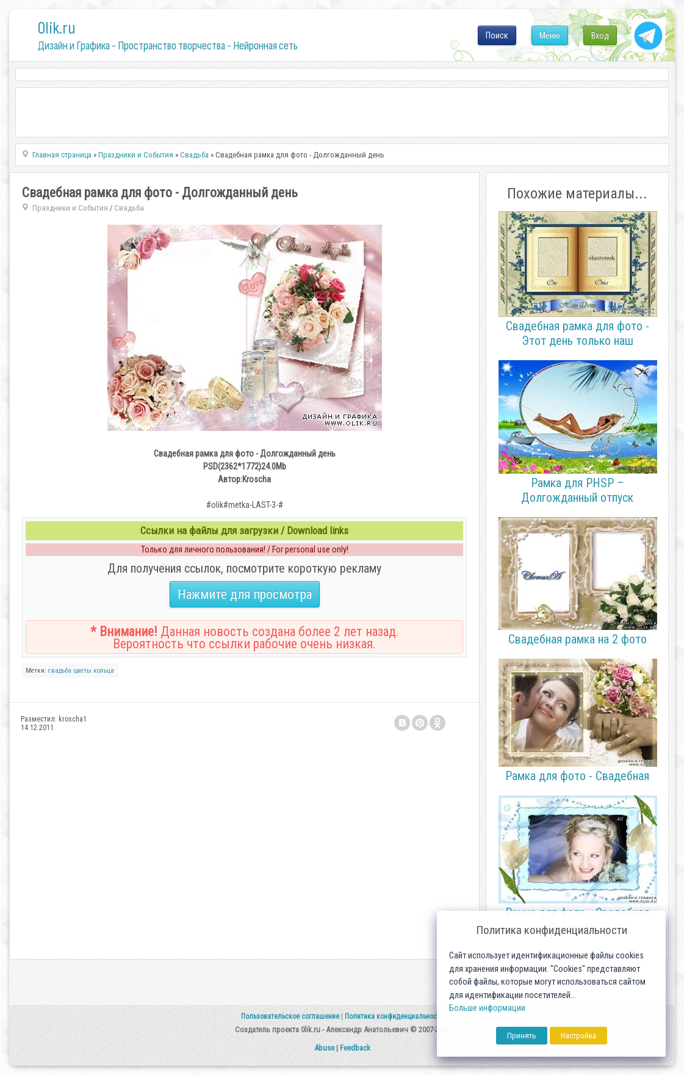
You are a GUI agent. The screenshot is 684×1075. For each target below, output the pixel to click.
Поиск (497, 35)
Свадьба (129, 207)
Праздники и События (70, 207)
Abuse (324, 1047)
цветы (82, 671)
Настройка (578, 1035)
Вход (600, 35)
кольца (103, 671)
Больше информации (487, 1008)
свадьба (59, 671)
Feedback (355, 1047)
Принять (521, 1035)
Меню (549, 35)
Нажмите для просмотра (245, 594)
